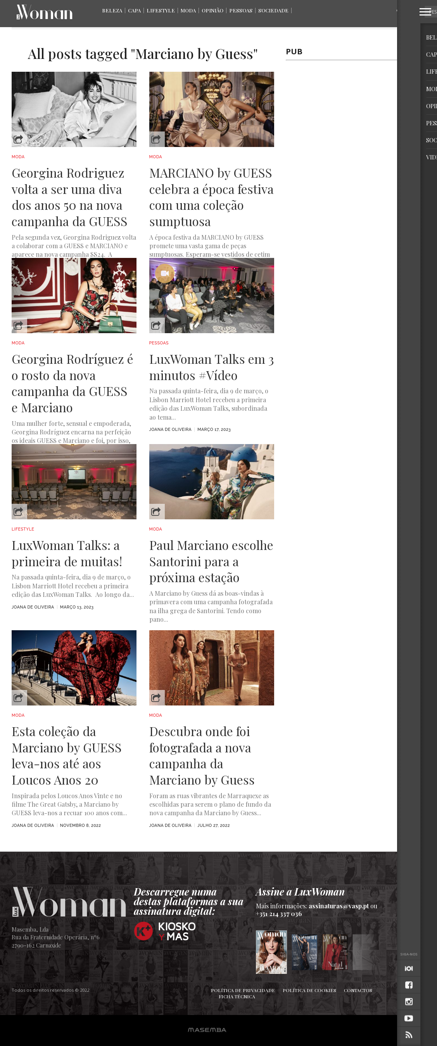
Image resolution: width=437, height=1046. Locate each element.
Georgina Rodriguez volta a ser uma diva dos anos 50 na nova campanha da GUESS (70, 196)
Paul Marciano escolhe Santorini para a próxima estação (211, 561)
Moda (188, 10)
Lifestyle (161, 10)
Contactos (358, 990)
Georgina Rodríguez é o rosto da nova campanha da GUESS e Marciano (72, 383)
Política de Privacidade (243, 990)
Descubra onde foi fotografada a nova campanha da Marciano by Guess (202, 755)
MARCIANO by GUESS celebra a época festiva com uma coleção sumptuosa (211, 196)
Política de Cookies (309, 990)
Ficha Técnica (237, 996)
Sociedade (273, 10)
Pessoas (240, 10)
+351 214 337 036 (279, 913)
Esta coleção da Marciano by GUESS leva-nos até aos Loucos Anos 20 (67, 755)
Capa (134, 10)
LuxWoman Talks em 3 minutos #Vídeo (211, 367)
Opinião (212, 10)
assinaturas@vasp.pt (339, 906)
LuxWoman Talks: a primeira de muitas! (67, 553)
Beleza (112, 10)
